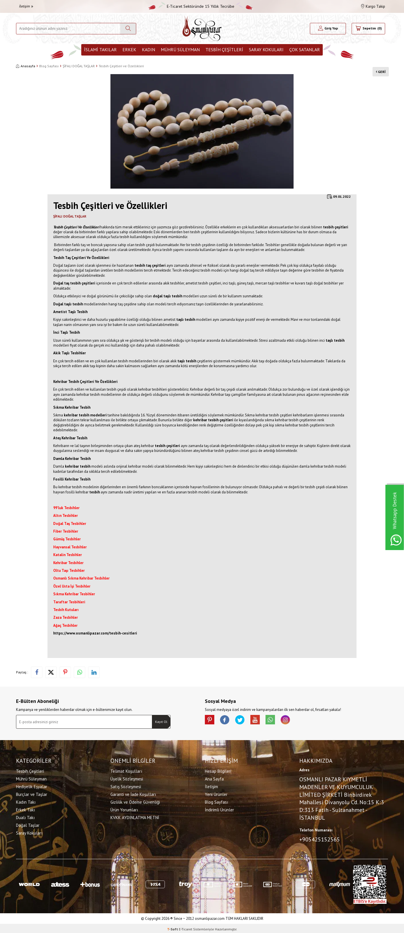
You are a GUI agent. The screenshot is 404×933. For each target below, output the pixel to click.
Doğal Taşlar (27, 824)
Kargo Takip (373, 6)
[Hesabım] (328, 28)
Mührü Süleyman (180, 49)
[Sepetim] (368, 28)
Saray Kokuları (266, 49)
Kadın (148, 49)
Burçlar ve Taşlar (31, 793)
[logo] (202, 28)
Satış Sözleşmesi (125, 785)
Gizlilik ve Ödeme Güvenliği (135, 801)
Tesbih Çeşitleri (224, 49)
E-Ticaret (185, 927)
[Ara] (128, 28)
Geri (378, 68)
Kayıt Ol (161, 721)
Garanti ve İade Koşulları (133, 793)
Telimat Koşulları (126, 770)
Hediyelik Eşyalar (31, 785)
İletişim (26, 6)
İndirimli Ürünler (219, 809)
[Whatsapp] (279, 720)
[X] (245, 720)
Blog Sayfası (49, 66)
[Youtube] (262, 720)
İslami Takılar (100, 49)
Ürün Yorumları (124, 809)
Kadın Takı (25, 801)
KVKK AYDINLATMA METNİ (134, 816)
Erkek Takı (25, 809)
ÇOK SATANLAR (304, 49)
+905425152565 (319, 838)
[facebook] (227, 720)
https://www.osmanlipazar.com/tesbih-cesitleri (95, 633)
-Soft (173, 927)
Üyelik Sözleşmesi (126, 778)
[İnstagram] (296, 720)
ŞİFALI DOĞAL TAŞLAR (79, 66)
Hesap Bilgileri (218, 770)
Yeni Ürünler (216, 793)
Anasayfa (25, 66)
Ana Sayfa (214, 778)
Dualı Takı (25, 816)
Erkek (129, 49)
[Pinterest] (210, 720)
